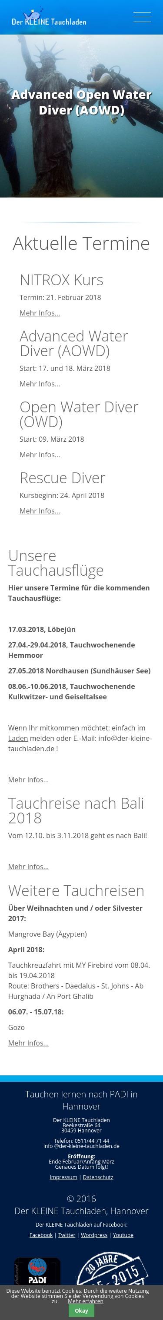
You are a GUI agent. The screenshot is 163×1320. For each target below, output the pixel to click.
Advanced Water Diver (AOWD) (74, 343)
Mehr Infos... (40, 313)
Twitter (66, 1235)
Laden (18, 738)
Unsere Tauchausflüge (56, 562)
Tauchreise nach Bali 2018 (76, 810)
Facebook (41, 1235)
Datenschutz (98, 1177)
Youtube (123, 1235)
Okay (81, 1310)
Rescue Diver (63, 478)
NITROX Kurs (61, 280)
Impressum (63, 1177)
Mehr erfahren (85, 1301)
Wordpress (94, 1235)
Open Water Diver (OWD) (79, 414)
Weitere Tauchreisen (76, 890)
